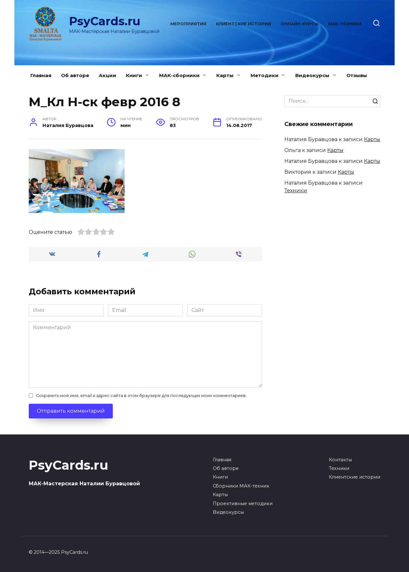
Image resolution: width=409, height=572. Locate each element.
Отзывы (356, 75)
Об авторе (75, 75)
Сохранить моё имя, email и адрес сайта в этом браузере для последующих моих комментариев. (141, 395)
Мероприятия (188, 23)
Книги (134, 75)
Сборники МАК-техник (241, 486)
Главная (40, 75)
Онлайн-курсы (300, 23)
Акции (107, 75)
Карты (225, 75)
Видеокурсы (312, 75)
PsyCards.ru (104, 21)
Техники (295, 190)
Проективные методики (243, 503)
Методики (265, 75)
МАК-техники (344, 23)
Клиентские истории (243, 23)
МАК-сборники (179, 75)
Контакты (340, 460)
